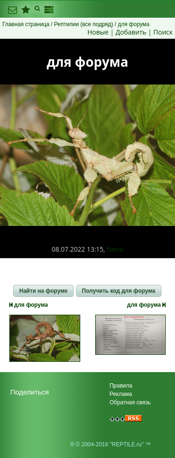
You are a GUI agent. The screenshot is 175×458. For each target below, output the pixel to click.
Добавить (131, 32)
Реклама (121, 394)
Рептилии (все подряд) (83, 24)
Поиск (163, 32)
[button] (43, 291)
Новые (97, 32)
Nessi (115, 249)
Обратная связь (130, 402)
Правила (121, 385)
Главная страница (25, 24)
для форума (28, 305)
